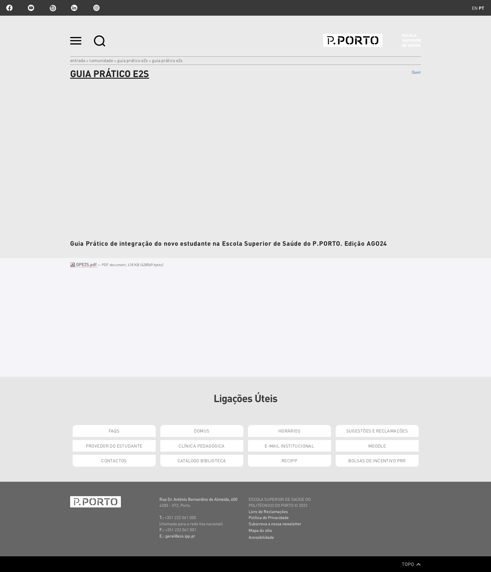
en (475, 8)
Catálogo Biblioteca (202, 460)
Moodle (377, 446)
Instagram (96, 8)
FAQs (114, 430)
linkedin (74, 8)
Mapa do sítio (260, 530)
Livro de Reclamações (268, 511)
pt (481, 8)
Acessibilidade (261, 537)
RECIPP (289, 460)
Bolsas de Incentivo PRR (377, 460)
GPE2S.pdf (83, 264)
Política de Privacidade (269, 517)
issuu (52, 8)
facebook (9, 8)
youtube (31, 8)
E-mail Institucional (289, 446)
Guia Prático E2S (132, 60)
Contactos (114, 460)
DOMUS (201, 430)
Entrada (77, 60)
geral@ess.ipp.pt (180, 535)
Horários (289, 430)
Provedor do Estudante (114, 446)
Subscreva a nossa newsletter (275, 523)
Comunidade (101, 60)
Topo (411, 564)
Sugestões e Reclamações (377, 430)
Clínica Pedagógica (201, 446)
